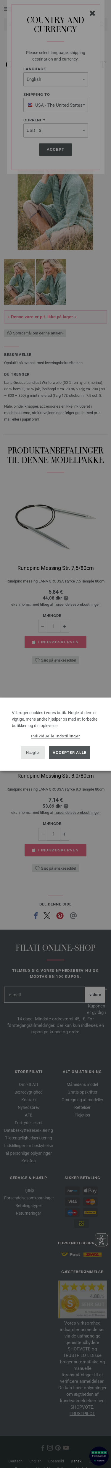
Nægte (32, 752)
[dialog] (55, 734)
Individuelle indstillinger (55, 736)
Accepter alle (70, 752)
